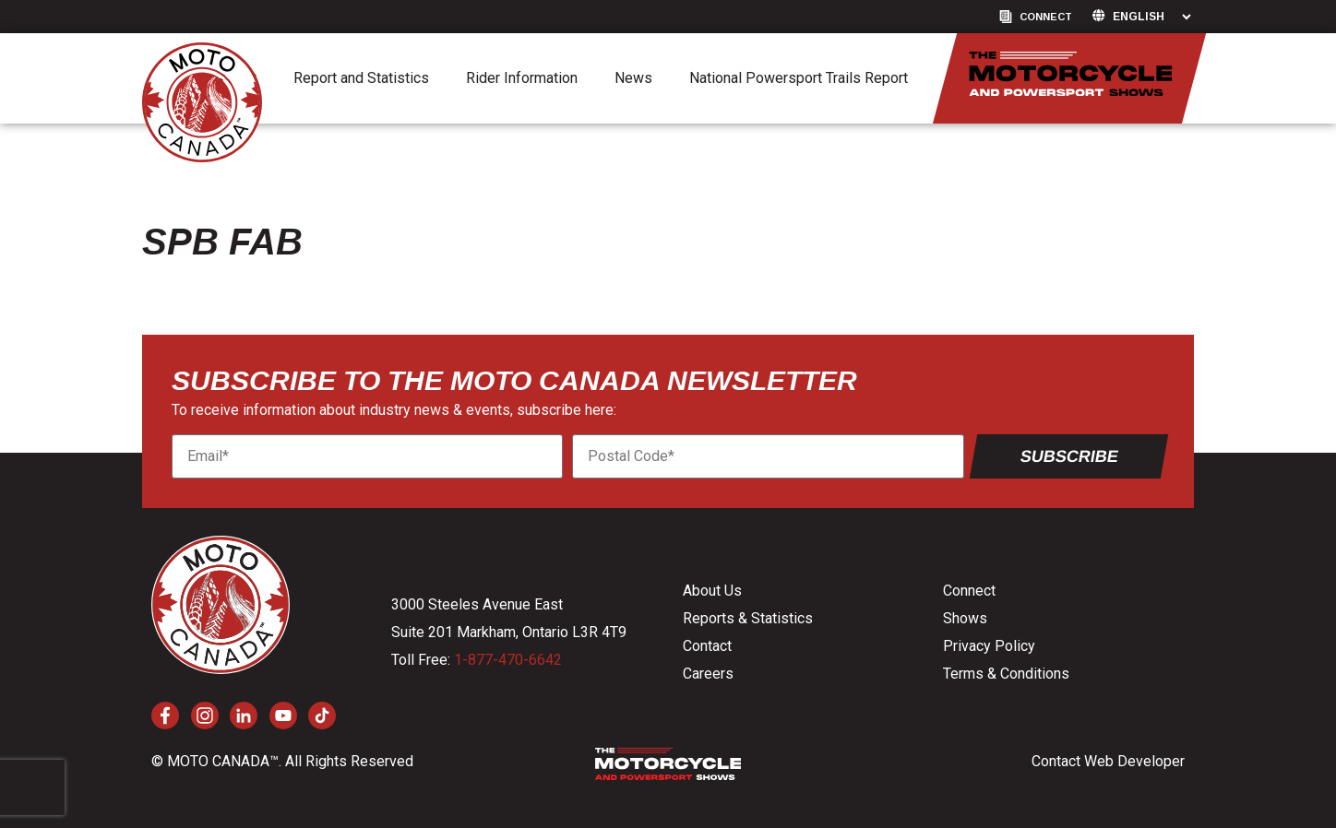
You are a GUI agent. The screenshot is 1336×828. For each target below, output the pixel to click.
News (633, 78)
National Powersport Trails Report (798, 78)
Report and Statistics (361, 78)
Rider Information (522, 78)
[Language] (1151, 16)
